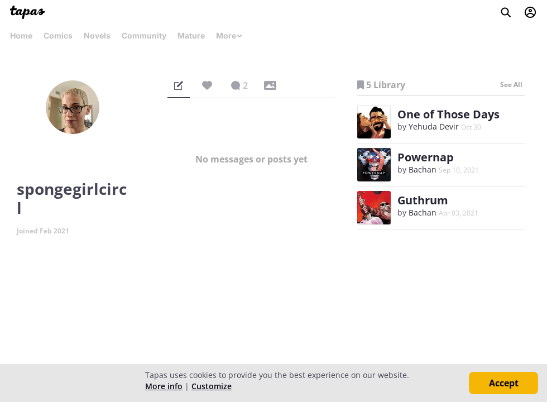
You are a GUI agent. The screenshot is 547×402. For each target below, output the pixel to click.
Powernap (425, 157)
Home (21, 35)
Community (144, 35)
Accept (504, 383)
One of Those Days (448, 114)
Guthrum (422, 200)
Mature (191, 35)
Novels (97, 35)
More (229, 35)
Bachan (422, 169)
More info (164, 386)
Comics (58, 35)
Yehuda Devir (434, 126)
